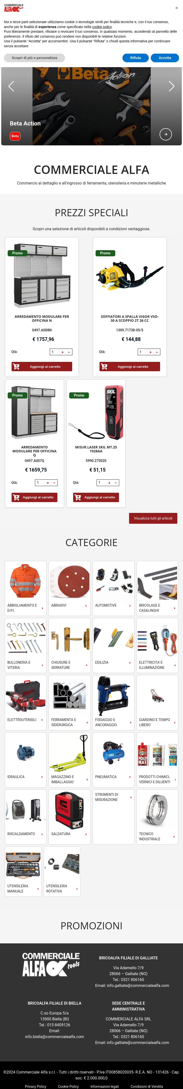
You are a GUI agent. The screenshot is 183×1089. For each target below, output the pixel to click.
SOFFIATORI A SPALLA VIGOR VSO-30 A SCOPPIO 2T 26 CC (129, 294)
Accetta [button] (165, 58)
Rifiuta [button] (135, 58)
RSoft (106, 1082)
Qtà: (14, 327)
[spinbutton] (55, 327)
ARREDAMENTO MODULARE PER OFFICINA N (42, 294)
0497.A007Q (34, 436)
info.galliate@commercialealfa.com (138, 961)
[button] (11, 74)
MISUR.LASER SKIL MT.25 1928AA (96, 424)
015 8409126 (58, 1000)
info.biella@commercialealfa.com (54, 1012)
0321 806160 (132, 955)
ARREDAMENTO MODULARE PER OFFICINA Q (35, 426)
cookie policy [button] (102, 27)
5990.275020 (96, 436)
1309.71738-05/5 (129, 305)
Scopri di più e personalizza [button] (34, 58)
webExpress (91, 1082)
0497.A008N (41, 305)
